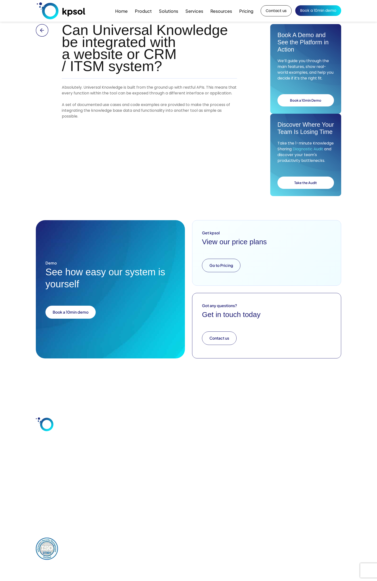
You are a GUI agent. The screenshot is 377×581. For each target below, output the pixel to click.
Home (121, 11)
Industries (152, 461)
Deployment (194, 458)
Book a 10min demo (318, 10)
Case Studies (275, 442)
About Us (312, 442)
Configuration (235, 442)
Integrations (194, 450)
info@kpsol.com (159, 510)
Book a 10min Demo (305, 100)
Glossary (271, 466)
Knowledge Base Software (157, 471)
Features (191, 442)
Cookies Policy (144, 544)
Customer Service (159, 453)
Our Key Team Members (317, 452)
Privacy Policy (76, 544)
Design (229, 458)
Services (194, 11)
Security (191, 466)
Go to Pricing (221, 265)
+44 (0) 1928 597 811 (199, 510)
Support (230, 466)
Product (143, 11)
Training (231, 474)
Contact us (276, 10)
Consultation (235, 450)
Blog (267, 450)
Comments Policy (110, 544)
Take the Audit (305, 182)
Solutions (168, 11)
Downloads (273, 458)
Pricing (246, 11)
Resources (221, 11)
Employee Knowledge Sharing (159, 443)
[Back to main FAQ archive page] (45, 30)
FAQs (268, 474)
